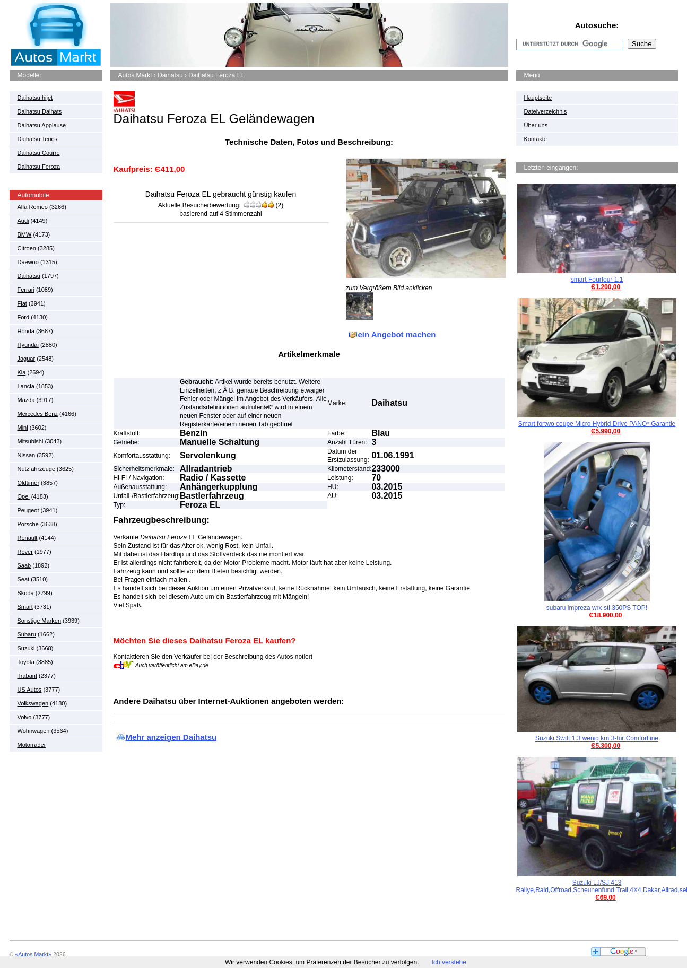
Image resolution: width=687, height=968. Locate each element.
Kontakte (535, 139)
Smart (25, 607)
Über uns (536, 125)
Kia (22, 372)
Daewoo (28, 262)
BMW (25, 234)
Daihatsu (29, 276)
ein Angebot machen (397, 334)
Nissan (27, 455)
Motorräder (32, 745)
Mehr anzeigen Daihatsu (171, 737)
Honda (26, 331)
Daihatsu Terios (38, 139)
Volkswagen (33, 703)
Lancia (26, 386)
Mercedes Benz (38, 414)
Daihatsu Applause (42, 125)
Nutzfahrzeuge (37, 469)
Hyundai (28, 345)
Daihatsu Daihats (40, 111)
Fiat (22, 303)
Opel (24, 496)
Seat (24, 579)
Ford (24, 317)
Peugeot (28, 510)
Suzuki (26, 648)
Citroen (27, 248)
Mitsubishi (31, 441)
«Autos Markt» (33, 954)
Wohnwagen (34, 731)
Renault (28, 538)
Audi (23, 220)
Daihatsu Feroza (39, 166)
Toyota (26, 662)
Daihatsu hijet (35, 97)
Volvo (25, 717)
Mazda (26, 400)
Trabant (28, 676)
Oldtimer (29, 482)
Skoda (26, 593)
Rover (25, 551)
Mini (23, 427)
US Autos (30, 689)
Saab (24, 565)
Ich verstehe (449, 962)
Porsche (28, 524)
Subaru (27, 634)
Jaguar (27, 358)
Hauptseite (538, 97)
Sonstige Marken (40, 620)
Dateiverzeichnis (545, 111)
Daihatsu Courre (39, 153)
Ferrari (26, 289)
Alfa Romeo (33, 207)
